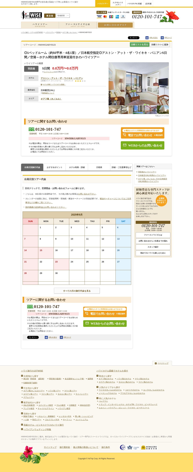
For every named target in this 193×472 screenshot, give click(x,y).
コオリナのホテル (132, 390)
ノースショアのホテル (108, 393)
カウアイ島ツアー (30, 394)
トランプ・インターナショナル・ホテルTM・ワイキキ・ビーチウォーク (128, 404)
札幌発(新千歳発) (30, 383)
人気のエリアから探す (109, 387)
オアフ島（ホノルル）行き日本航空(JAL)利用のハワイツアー (152, 180)
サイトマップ (50, 447)
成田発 (41, 379)
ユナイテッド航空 (45, 405)
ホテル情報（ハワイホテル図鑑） (54, 84)
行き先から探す (31, 388)
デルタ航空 (60, 405)
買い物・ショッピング (84, 416)
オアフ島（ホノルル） (51, 99)
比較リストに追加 (159, 44)
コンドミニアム (81, 420)
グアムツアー (28, 397)
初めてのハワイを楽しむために (153, 253)
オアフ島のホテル (106, 379)
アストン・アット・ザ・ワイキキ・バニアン (62, 78)
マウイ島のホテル (142, 379)
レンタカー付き (65, 416)
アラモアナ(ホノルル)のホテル (132, 393)
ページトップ (163, 363)
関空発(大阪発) (55, 379)
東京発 (26, 379)
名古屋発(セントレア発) (74, 379)
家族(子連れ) (28, 416)
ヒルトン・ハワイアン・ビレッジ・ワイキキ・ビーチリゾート (124, 408)
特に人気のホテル (107, 398)
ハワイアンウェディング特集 (37, 429)
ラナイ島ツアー (47, 394)
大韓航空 (72, 405)
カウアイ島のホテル (107, 382)
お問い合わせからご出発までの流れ (153, 241)
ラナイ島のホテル (145, 382)
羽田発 (33, 379)
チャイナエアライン (46, 408)
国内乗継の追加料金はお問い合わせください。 (45, 207)
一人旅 (26, 420)
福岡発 (90, 379)
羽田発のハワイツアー (147, 172)
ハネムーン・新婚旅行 (46, 416)
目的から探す (30, 413)
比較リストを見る (139, 44)
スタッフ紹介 (153, 247)
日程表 (99, 167)
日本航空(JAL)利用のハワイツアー (152, 175)
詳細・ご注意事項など (121, 167)
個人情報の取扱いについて (85, 447)
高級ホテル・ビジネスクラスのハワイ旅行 (44, 425)
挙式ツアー (36, 420)
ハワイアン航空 (64, 408)
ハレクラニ (103, 401)
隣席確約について (48, 93)
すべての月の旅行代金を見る (77, 291)
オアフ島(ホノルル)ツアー (33, 391)
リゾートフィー (49, 72)
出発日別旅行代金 (32, 167)
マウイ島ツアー (70, 391)
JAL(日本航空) (29, 405)
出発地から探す (31, 376)
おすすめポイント (54, 167)
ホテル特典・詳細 (77, 167)
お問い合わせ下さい (87, 194)
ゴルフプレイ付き (52, 420)
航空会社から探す (32, 402)
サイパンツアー (82, 394)
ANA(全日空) (85, 405)
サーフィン (67, 420)
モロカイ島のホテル (127, 382)
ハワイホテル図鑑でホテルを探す (112, 371)
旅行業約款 (65, 447)
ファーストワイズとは (153, 235)
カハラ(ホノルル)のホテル (153, 390)
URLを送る (153, 38)
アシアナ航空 (28, 408)
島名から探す (105, 376)
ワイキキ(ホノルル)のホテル (110, 390)
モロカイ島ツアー (65, 394)
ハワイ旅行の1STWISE (32, 371)
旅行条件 (105, 447)
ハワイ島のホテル (124, 379)
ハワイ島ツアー (54, 391)
